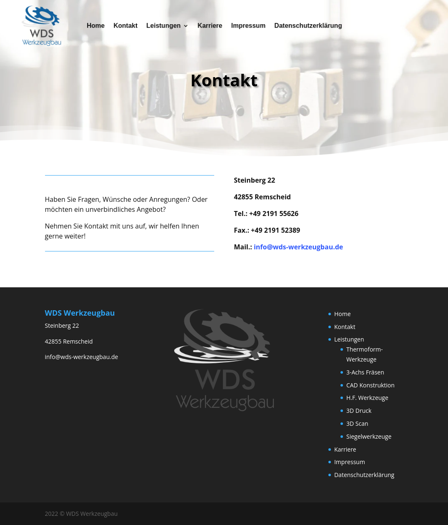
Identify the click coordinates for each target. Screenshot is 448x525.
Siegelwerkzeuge (368, 436)
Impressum (246, 25)
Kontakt (132, 25)
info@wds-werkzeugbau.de (298, 246)
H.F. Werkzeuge (367, 398)
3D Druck (358, 410)
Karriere (210, 25)
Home (105, 25)
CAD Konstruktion (370, 385)
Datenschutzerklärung (301, 25)
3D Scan (357, 423)
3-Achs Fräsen (365, 372)
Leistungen (167, 25)
